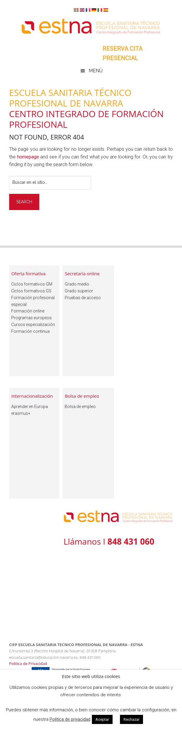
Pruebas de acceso (83, 297)
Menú (96, 70)
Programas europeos (31, 317)
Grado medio (77, 284)
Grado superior (79, 291)
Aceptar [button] (102, 719)
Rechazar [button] (131, 719)
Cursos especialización (33, 324)
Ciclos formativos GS (31, 291)
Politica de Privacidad (28, 663)
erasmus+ (20, 413)
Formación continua (30, 331)
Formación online (27, 311)
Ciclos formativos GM (31, 284)
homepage (28, 157)
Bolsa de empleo (80, 406)
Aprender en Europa (29, 406)
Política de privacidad (70, 719)
